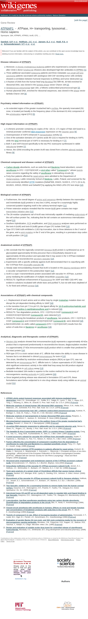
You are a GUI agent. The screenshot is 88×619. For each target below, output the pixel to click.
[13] (67, 226)
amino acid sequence (46, 199)
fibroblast (49, 82)
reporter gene (68, 132)
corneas (30, 286)
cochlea (54, 108)
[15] (36, 286)
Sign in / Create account (80, 1)
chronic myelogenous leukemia (31, 67)
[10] (81, 185)
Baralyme (55, 167)
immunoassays (45, 356)
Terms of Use (10, 541)
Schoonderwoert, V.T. (14, 44)
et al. (16, 42)
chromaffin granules (32, 265)
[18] (81, 321)
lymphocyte (28, 70)
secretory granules (42, 259)
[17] (59, 315)
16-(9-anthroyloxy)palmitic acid (72, 306)
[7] (61, 135)
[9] (72, 173)
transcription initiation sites (18, 211)
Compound (62, 170)
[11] (65, 206)
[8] (13, 152)
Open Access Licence (67, 540)
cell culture (29, 368)
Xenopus (48, 250)
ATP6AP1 (7, 28)
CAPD (42, 374)
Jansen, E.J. (44, 42)
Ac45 (23, 203)
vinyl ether (45, 170)
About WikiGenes (53, 540)
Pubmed (74, 403)
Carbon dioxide (13, 167)
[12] (13, 220)
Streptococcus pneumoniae (18, 88)
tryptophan (63, 300)
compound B (36, 315)
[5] (34, 114)
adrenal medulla (76, 150)
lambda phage (43, 85)
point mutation (27, 232)
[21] (13, 383)
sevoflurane (11, 170)
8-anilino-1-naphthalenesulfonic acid (33, 309)
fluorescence (46, 280)
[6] (75, 132)
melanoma (35, 73)
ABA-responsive (38, 132)
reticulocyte (11, 147)
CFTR (31, 182)
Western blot (11, 341)
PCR (29, 223)
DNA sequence (54, 223)
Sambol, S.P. (7, 42)
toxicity (80, 170)
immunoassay (26, 362)
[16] (51, 303)
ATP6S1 (80, 70)
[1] (85, 70)
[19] (49, 327)
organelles (60, 277)
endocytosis (79, 214)
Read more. (59, 54)
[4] (25, 94)
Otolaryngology (12, 179)
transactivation (46, 135)
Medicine (48, 179)
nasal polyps (38, 176)
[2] (68, 85)
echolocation (15, 114)
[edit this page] (80, 20)
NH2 (17, 141)
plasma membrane (71, 268)
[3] (79, 88)
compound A (67, 312)
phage (76, 91)
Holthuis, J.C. (25, 42)
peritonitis (32, 374)
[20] (54, 374)
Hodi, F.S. (61, 42)
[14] (52, 259)
